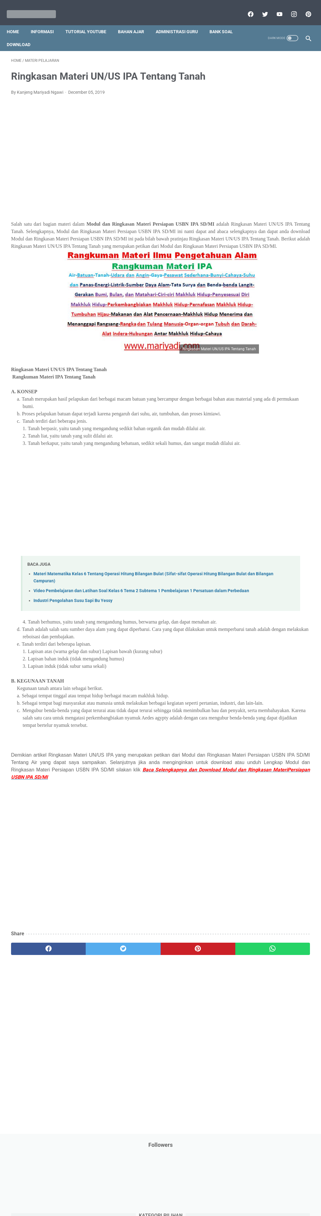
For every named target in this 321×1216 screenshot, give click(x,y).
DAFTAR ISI (265, 154)
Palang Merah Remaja (257, 306)
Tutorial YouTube (90, 21)
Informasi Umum (277, 213)
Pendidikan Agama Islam (259, 329)
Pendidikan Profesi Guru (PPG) (265, 341)
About (185, 1193)
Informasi (46, 21)
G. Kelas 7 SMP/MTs (261, 578)
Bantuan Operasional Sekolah (264, 143)
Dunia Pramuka (288, 178)
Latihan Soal (248, 271)
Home (17, 21)
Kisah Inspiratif (283, 259)
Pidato (296, 376)
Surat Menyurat (250, 442)
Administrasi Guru (181, 21)
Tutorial (243, 465)
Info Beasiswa (262, 189)
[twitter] (260, 7)
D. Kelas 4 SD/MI (257, 546)
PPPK (272, 294)
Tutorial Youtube (251, 477)
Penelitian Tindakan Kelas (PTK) (266, 353)
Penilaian (244, 364)
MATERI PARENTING (286, 271)
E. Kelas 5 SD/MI (257, 557)
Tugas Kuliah (282, 453)
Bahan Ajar (135, 21)
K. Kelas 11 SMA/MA (261, 622)
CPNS (241, 154)
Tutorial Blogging (273, 465)
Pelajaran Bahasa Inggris (260, 318)
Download (58, 34)
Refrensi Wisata (250, 430)
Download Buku (251, 178)
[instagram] (289, 7)
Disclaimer (90, 1193)
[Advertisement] (110, 156)
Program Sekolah (252, 388)
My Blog (282, 283)
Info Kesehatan (250, 201)
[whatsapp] (185, 1008)
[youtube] (274, 7)
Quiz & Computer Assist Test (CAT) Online (268, 415)
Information (247, 224)
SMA (277, 430)
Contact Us (207, 1193)
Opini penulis (248, 294)
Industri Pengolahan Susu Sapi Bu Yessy (72, 631)
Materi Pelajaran (251, 283)
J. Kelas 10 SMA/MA (261, 611)
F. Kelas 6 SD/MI (257, 568)
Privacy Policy (119, 1193)
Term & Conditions (155, 1193)
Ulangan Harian (289, 477)
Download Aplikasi (253, 166)
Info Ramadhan (287, 201)
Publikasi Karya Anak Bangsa (264, 400)
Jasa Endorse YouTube (257, 236)
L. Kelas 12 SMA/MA (261, 633)
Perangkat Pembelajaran (259, 376)
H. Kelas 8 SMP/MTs (261, 589)
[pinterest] (303, 7)
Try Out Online (249, 453)
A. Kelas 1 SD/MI (257, 514)
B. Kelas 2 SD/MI (257, 524)
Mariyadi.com (169, 1206)
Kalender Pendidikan (255, 248)
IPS (239, 189)
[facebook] (245, 7)
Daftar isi (232, 1193)
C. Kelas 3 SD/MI (257, 535)
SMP (293, 430)
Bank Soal (22, 34)
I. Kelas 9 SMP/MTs (260, 600)
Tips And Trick (286, 442)
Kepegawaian (249, 259)
